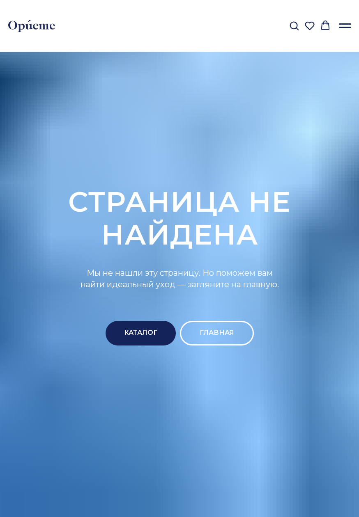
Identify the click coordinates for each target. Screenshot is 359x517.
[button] (294, 25)
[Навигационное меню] (345, 25)
